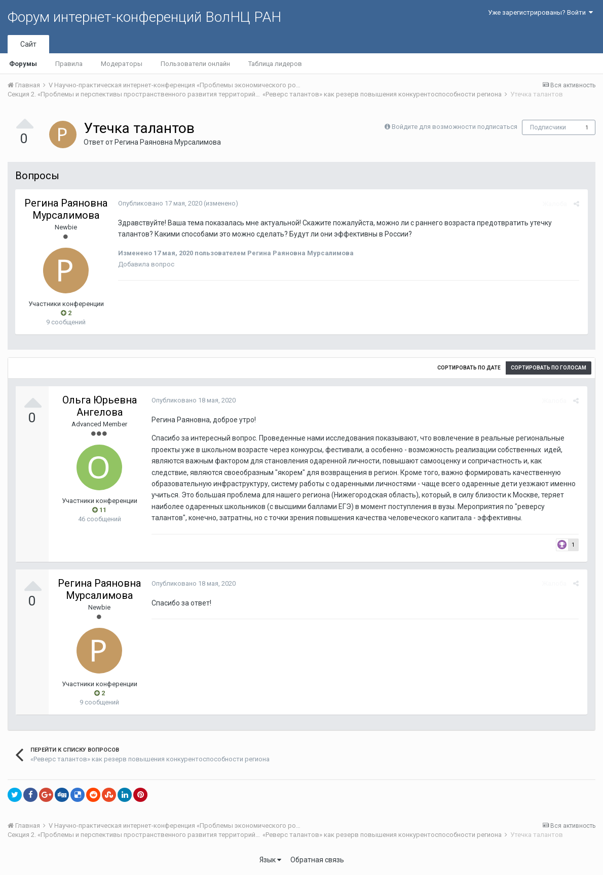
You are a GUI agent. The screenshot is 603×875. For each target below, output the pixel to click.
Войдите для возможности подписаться (454, 126)
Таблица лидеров (275, 64)
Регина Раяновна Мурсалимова (168, 142)
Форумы (23, 64)
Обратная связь (317, 860)
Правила (69, 64)
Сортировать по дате (469, 368)
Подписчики (548, 127)
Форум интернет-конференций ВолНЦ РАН (144, 17)
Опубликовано (159, 203)
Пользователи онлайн (195, 64)
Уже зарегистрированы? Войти (540, 12)
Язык (270, 860)
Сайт (28, 44)
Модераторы (121, 64)
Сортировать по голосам (548, 368)
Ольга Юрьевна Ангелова (99, 406)
